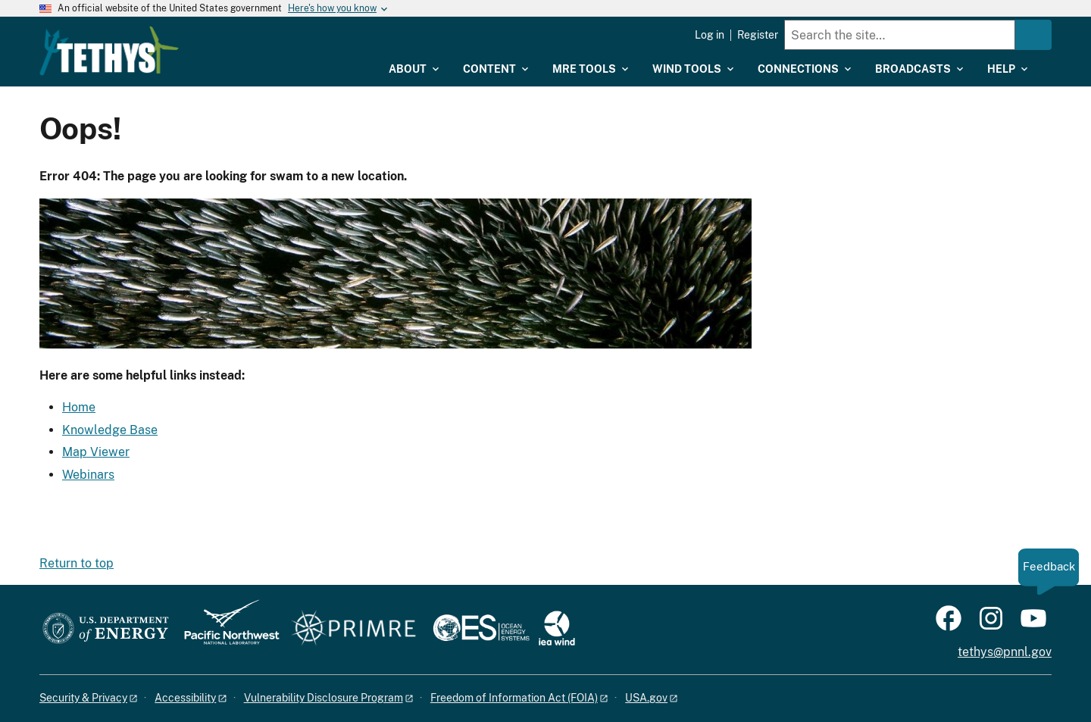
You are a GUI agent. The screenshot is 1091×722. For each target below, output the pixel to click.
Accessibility (185, 698)
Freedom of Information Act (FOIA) (514, 698)
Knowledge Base (110, 430)
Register (757, 35)
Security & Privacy (83, 698)
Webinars (88, 474)
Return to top (76, 563)
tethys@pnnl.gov (1005, 652)
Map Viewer (96, 452)
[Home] (206, 40)
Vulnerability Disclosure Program (323, 698)
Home (78, 407)
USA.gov (646, 698)
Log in (709, 35)
